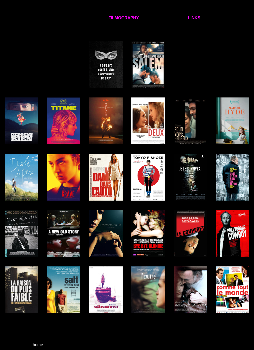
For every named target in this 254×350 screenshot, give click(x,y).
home (37, 345)
